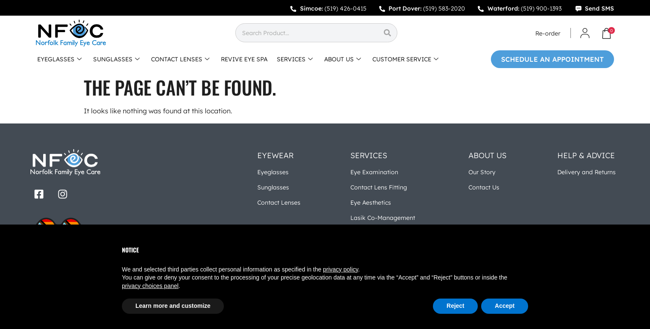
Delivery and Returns (586, 172)
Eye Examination (374, 172)
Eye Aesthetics (370, 202)
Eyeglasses (273, 172)
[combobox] (306, 33)
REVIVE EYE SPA (244, 59)
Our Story (482, 172)
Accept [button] (505, 305)
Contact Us (483, 187)
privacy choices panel (150, 285)
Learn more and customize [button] (172, 305)
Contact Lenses (278, 202)
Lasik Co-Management (382, 218)
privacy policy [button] (340, 269)
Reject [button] (455, 305)
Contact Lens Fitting (378, 187)
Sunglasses (273, 187)
